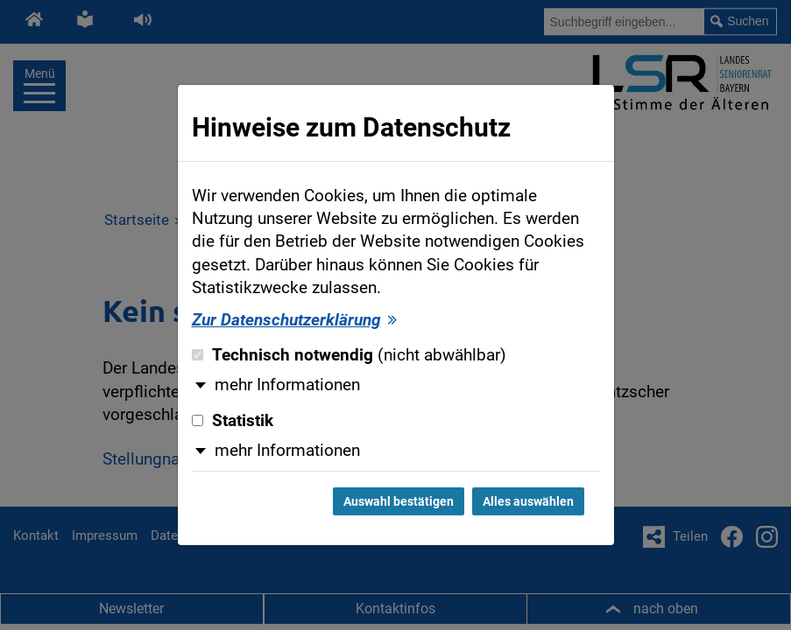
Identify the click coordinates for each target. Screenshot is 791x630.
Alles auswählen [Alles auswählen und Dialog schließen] (528, 501)
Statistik (232, 420)
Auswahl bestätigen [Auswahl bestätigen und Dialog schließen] (398, 501)
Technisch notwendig (349, 355)
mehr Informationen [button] (287, 385)
